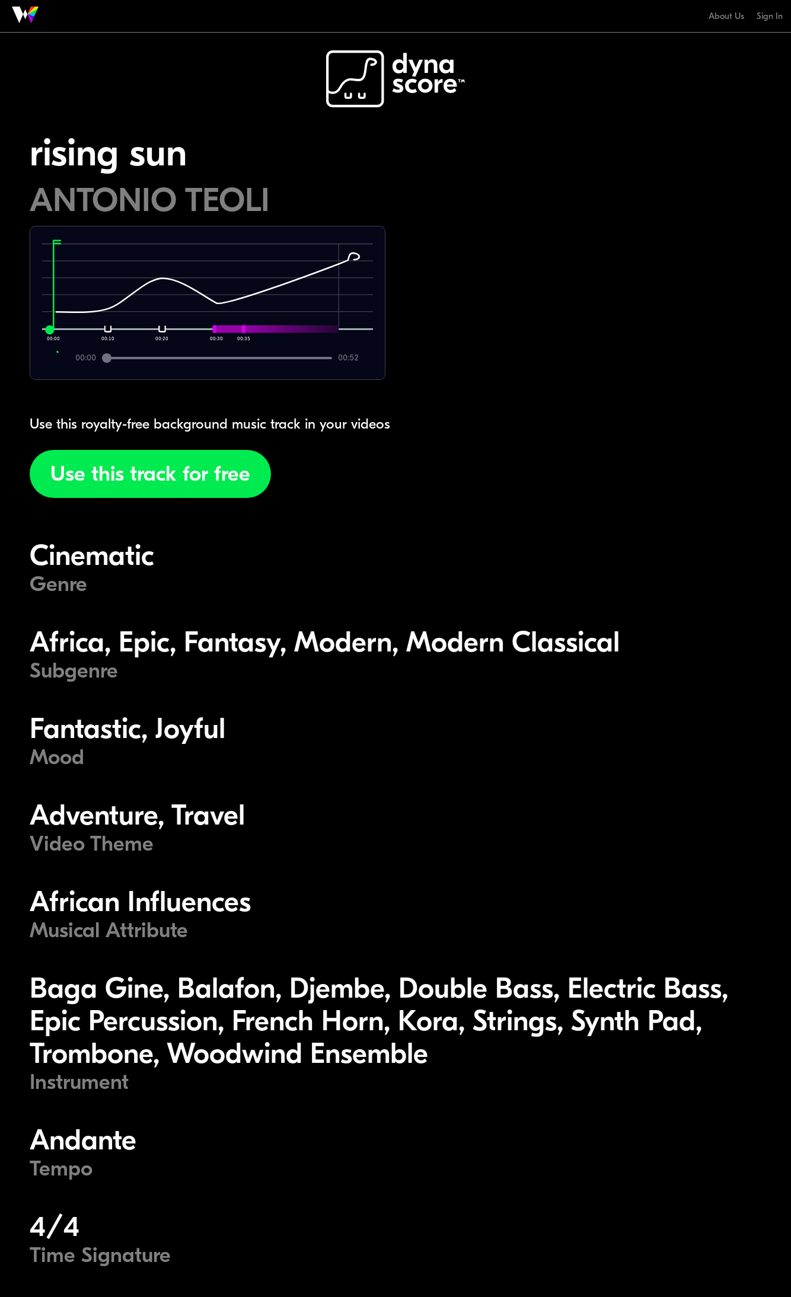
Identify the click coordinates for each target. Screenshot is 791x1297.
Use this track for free (150, 474)
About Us (726, 16)
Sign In (770, 16)
